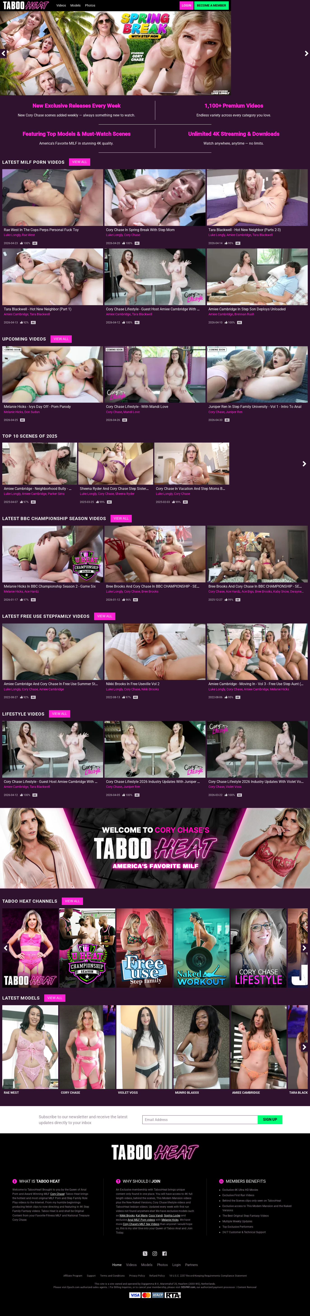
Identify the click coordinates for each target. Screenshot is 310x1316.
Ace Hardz (31, 591)
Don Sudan (32, 412)
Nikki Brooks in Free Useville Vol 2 (133, 684)
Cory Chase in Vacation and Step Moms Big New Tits (198, 488)
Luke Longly (12, 235)
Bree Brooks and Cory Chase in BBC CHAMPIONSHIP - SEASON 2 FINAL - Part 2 (169, 586)
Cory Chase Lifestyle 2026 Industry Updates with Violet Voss (256, 782)
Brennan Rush (244, 314)
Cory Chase (132, 235)
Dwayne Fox (298, 591)
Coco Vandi (156, 1215)
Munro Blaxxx (187, 1092)
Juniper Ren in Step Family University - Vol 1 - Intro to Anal (254, 407)
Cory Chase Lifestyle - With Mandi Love (137, 407)
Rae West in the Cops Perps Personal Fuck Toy (41, 230)
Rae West (28, 235)
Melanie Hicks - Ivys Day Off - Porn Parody (37, 407)
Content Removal (247, 1287)
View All (79, 162)
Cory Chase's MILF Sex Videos (141, 1224)
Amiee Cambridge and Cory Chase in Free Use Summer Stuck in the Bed (61, 684)
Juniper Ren (234, 412)
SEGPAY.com (188, 1287)
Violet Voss (233, 787)
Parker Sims (56, 493)
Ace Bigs (248, 591)
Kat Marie (142, 1215)
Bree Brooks (149, 591)
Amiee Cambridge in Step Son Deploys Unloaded (247, 309)
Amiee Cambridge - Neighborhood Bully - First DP (42, 488)
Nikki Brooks (150, 689)
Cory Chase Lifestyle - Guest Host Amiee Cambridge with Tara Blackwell (163, 309)
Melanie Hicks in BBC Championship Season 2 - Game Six (50, 586)
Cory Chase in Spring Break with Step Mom (140, 230)
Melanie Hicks (13, 412)
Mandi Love (131, 412)
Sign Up (270, 1119)
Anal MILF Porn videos (141, 1219)
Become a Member (211, 5)
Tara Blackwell (262, 235)
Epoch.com (73, 1287)
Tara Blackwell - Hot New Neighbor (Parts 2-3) (244, 230)
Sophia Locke (172, 1215)
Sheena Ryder (124, 493)
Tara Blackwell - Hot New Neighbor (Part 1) (38, 309)
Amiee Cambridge (239, 235)
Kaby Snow (281, 591)
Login (186, 5)
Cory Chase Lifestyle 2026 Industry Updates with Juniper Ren (154, 782)
